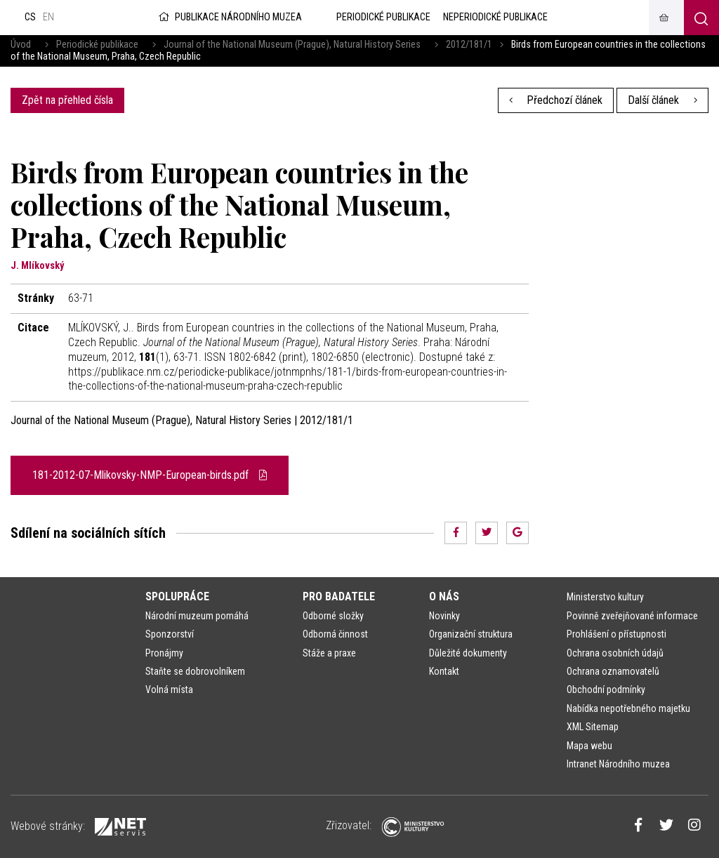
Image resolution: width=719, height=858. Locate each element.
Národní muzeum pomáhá (197, 615)
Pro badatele (339, 596)
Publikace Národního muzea (229, 17)
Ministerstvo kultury (605, 596)
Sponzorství (169, 634)
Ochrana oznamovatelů (613, 671)
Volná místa (169, 689)
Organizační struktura (471, 634)
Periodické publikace (97, 45)
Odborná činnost (335, 634)
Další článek (662, 100)
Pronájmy (164, 653)
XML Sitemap (593, 726)
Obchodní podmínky (606, 689)
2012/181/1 (469, 45)
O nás (444, 596)
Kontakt (444, 671)
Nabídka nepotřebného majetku (628, 708)
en (48, 17)
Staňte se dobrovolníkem (195, 671)
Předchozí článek (556, 100)
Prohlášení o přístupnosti (616, 634)
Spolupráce (177, 596)
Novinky (444, 615)
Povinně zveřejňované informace (632, 615)
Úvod (21, 45)
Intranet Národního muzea (618, 764)
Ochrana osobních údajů (615, 653)
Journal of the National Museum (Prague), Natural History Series (292, 45)
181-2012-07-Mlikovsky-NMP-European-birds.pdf (149, 475)
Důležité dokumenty (468, 653)
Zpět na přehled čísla (67, 100)
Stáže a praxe (329, 653)
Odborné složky (333, 615)
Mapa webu (589, 745)
